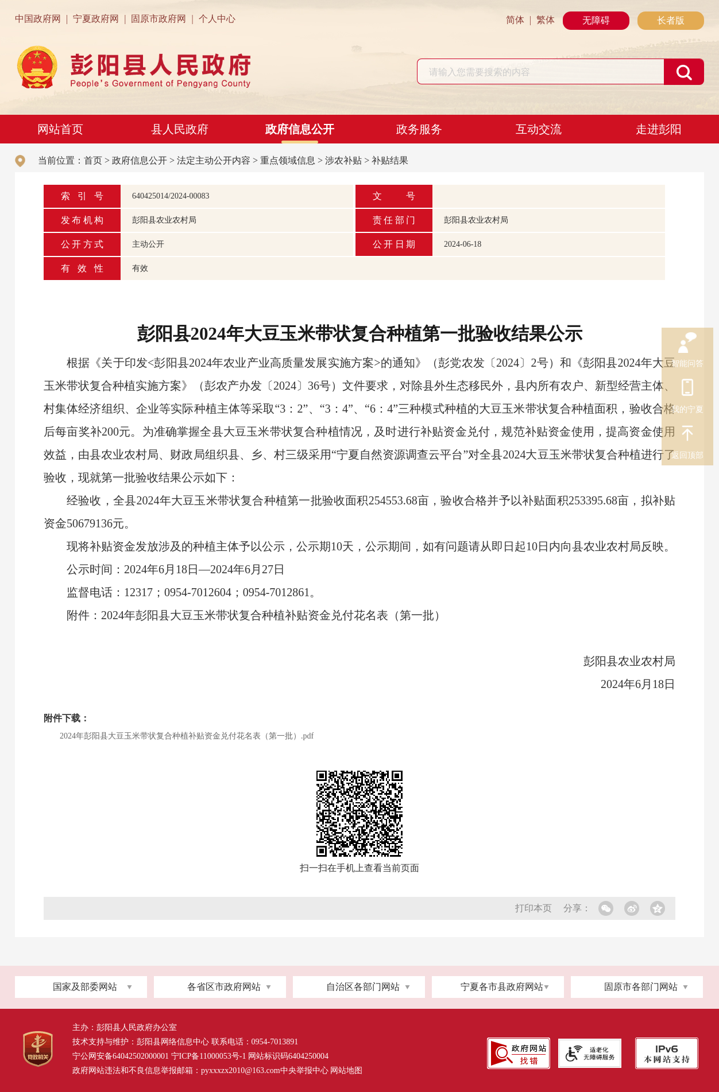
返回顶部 (687, 434)
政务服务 (419, 129)
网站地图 (346, 1070)
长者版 (671, 20)
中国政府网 (38, 19)
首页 (93, 160)
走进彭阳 (659, 129)
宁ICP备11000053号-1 (208, 1056)
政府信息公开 (299, 129)
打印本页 (533, 908)
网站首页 (60, 129)
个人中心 (217, 19)
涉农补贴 (343, 160)
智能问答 (687, 343)
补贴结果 (390, 160)
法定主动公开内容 (213, 160)
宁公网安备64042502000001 (120, 1056)
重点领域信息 (287, 160)
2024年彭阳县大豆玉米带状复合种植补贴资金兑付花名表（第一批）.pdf (187, 736)
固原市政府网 (158, 19)
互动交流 (539, 129)
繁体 (545, 20)
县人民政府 (179, 129)
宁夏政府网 (96, 19)
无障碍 (596, 20)
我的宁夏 (687, 389)
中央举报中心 (304, 1070)
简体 (515, 20)
